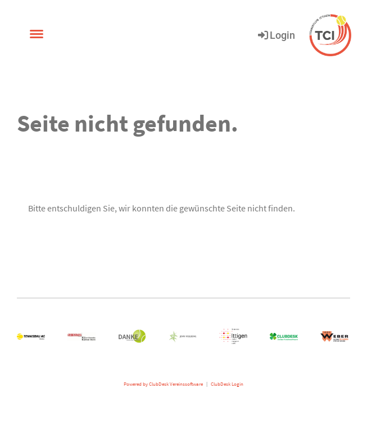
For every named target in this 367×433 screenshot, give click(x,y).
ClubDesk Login (227, 384)
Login (275, 35)
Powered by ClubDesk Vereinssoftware (163, 384)
